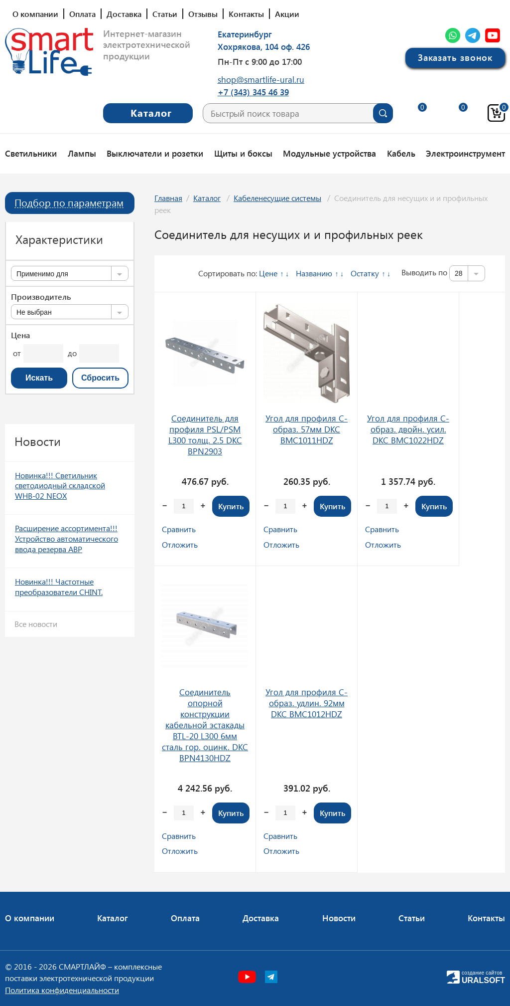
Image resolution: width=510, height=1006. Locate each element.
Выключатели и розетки (155, 153)
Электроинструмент (465, 153)
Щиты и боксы (243, 153)
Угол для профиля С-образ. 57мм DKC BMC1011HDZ (306, 428)
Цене (268, 273)
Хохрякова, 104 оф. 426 (264, 46)
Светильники (31, 153)
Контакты (246, 13)
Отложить (180, 544)
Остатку (365, 273)
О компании (35, 13)
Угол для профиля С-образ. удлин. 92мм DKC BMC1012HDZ (306, 702)
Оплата (82, 13)
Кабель (401, 153)
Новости (339, 917)
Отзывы (203, 13)
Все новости (35, 623)
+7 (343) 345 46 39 (253, 91)
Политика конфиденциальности (62, 990)
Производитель (41, 297)
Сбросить (100, 378)
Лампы (82, 153)
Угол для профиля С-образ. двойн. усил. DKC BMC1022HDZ (408, 428)
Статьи (164, 13)
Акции (287, 13)
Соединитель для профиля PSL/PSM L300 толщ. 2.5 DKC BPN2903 (205, 434)
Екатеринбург (245, 33)
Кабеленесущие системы (277, 198)
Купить (231, 506)
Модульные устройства (329, 153)
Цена (20, 335)
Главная (168, 198)
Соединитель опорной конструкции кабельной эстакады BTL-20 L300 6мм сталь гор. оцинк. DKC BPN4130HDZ (205, 724)
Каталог (207, 198)
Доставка (124, 13)
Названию (314, 273)
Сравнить (179, 529)
